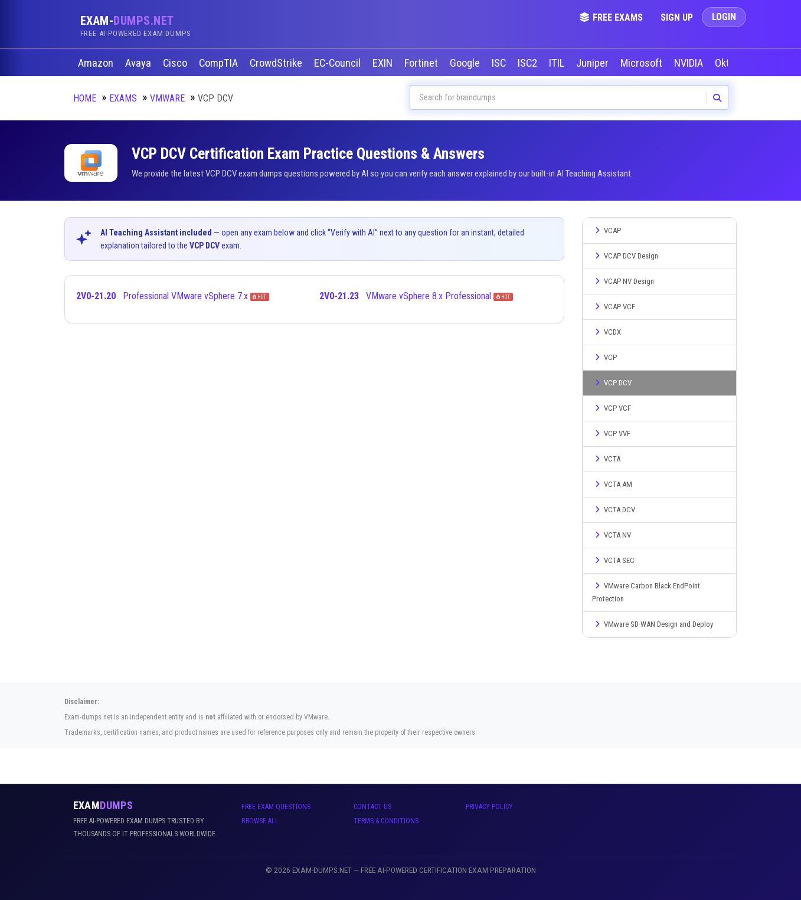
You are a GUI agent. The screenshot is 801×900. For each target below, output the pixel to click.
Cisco (176, 63)
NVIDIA (689, 63)
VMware (167, 98)
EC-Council (338, 63)
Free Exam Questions (275, 807)
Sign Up (677, 17)
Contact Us (372, 807)
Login (724, 16)
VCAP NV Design (623, 281)
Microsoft (642, 63)
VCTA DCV (613, 509)
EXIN (383, 63)
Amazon (97, 63)
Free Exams (611, 17)
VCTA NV (611, 535)
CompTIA (219, 63)
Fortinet (422, 63)
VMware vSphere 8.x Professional (416, 296)
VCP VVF (611, 433)
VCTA (606, 458)
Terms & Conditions (386, 821)
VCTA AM (612, 484)
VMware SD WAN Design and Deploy (652, 624)
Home (84, 98)
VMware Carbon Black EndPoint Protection (646, 592)
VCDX (606, 332)
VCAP (606, 230)
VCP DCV (612, 382)
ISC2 (529, 63)
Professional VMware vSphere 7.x (173, 296)
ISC (500, 63)
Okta (726, 63)
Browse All (260, 821)
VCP (604, 357)
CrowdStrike (277, 63)
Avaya (139, 63)
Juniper (593, 63)
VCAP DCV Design (625, 255)
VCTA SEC (613, 560)
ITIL (558, 63)
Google (466, 63)
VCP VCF (611, 408)
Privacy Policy (489, 807)
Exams (123, 98)
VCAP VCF (613, 306)
